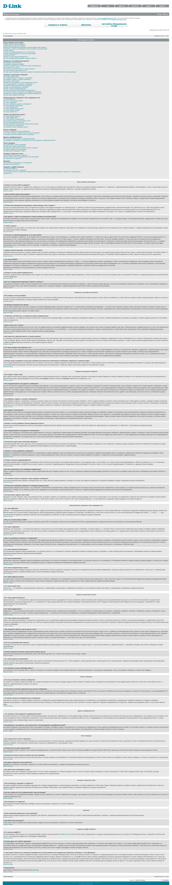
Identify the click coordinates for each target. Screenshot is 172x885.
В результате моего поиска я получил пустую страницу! (20, 148)
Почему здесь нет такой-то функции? (14, 170)
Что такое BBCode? (9, 99)
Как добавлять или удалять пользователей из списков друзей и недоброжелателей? (29, 140)
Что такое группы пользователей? (13, 119)
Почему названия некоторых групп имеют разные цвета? (21, 124)
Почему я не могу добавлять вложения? (15, 87)
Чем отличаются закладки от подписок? (15, 155)
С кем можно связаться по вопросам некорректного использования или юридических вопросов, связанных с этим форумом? (42, 171)
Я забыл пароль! (8, 50)
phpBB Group (64, 834)
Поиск (165, 14)
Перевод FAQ (7, 173)
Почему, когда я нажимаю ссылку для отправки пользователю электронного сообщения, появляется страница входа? (39, 72)
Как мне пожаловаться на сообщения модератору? (19, 90)
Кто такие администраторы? (12, 116)
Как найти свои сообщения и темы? (14, 151)
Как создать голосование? (11, 81)
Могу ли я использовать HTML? (13, 101)
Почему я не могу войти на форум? (14, 44)
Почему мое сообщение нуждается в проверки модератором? (22, 93)
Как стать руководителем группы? (13, 122)
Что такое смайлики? (9, 102)
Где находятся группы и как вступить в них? (17, 121)
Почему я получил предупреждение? (14, 89)
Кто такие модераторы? (10, 117)
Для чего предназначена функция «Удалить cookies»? (20, 58)
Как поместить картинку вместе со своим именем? (19, 69)
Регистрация (14, 14)
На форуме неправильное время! (13, 64)
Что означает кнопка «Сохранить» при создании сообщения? (22, 92)
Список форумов (8, 36)
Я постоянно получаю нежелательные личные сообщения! (21, 133)
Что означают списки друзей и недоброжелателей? (19, 139)
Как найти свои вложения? (11, 164)
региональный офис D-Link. (119, 19)
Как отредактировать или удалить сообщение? (17, 78)
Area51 (5, 836)
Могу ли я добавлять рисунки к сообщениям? (17, 104)
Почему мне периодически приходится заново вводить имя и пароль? (25, 47)
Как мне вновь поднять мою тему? (14, 95)
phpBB (82, 882)
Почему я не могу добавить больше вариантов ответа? (20, 82)
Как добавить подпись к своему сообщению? (17, 79)
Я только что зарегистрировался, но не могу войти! (19, 52)
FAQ (159, 14)
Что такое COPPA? (9, 55)
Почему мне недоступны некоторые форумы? (17, 85)
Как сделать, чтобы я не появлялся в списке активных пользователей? (25, 49)
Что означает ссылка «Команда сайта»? (15, 127)
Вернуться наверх (8, 191)
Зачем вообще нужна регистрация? (14, 46)
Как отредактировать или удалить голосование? (18, 84)
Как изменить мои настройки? (12, 62)
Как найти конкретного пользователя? (15, 149)
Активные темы (21, 33)
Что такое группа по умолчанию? (13, 125)
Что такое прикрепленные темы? (13, 108)
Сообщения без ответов (9, 33)
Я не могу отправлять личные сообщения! (16, 131)
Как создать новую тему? (11, 76)
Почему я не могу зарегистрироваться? (15, 56)
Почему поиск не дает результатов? (14, 146)
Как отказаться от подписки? (12, 158)
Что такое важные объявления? (13, 105)
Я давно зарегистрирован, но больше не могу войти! (19, 53)
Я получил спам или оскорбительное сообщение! (18, 134)
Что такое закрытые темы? (11, 110)
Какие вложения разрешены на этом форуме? (17, 162)
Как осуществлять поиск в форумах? (14, 144)
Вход (6, 14)
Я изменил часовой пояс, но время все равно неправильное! (22, 66)
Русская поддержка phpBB (86, 883)
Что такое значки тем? (10, 112)
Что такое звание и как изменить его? (15, 70)
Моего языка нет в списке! (11, 67)
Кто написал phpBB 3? (10, 168)
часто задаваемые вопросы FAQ (107, 18)
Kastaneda (35, 870)
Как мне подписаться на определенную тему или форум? (21, 157)
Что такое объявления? (10, 107)
